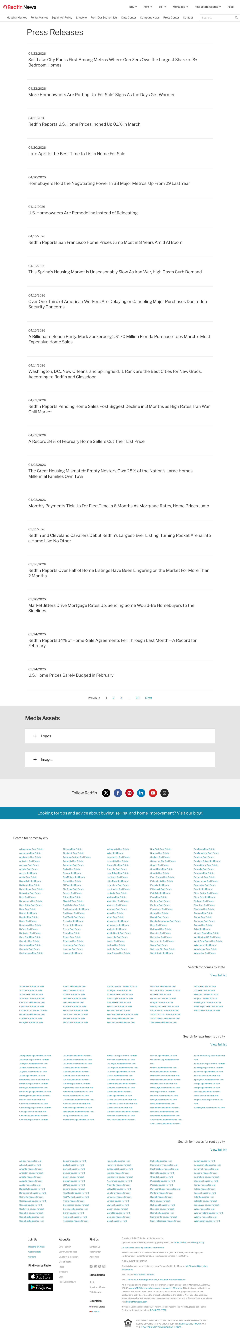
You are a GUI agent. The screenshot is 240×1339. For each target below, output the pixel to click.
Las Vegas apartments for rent (121, 1063)
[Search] (236, 17)
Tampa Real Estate (203, 917)
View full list (218, 975)
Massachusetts (114, 986)
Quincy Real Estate (159, 913)
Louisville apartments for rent (121, 1071)
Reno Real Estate (158, 925)
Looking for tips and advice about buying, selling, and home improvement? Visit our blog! (120, 813)
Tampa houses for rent (205, 1185)
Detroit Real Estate (72, 881)
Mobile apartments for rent (119, 1107)
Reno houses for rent (160, 1201)
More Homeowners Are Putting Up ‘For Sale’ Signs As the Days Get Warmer (101, 94)
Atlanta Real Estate (28, 869)
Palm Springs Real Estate (162, 877)
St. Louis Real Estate (204, 901)
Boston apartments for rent (32, 1099)
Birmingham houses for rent (32, 1193)
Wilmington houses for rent (207, 1221)
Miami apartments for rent (119, 1095)
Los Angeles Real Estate (118, 889)
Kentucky (67, 1010)
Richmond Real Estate (160, 929)
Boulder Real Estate (28, 917)
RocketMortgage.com (136, 1301)
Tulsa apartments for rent (206, 1095)
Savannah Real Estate (204, 877)
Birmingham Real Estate (30, 901)
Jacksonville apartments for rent (78, 1119)
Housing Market (17, 17)
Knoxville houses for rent (118, 1185)
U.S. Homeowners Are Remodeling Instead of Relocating (83, 212)
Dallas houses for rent (73, 1165)
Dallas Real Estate (71, 869)
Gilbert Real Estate (72, 937)
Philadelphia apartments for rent (165, 1079)
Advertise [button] (94, 1257)
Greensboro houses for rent (76, 1205)
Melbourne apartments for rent (121, 1083)
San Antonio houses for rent (207, 1165)
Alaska (22, 990)
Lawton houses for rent (118, 1205)
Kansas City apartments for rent (122, 1055)
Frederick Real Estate (73, 921)
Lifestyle (81, 17)
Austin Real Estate (28, 877)
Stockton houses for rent (206, 1181)
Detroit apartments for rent (76, 1079)
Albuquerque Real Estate (31, 849)
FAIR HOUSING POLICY (190, 1323)
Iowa (65, 1002)
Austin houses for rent (29, 1185)
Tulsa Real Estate (202, 929)
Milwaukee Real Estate (117, 921)
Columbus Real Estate (73, 865)
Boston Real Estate (28, 913)
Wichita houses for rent (205, 1217)
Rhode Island (156, 1010)
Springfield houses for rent (206, 1177)
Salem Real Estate (159, 945)
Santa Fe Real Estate (204, 869)
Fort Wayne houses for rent (76, 1197)
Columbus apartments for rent (77, 1059)
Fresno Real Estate (72, 929)
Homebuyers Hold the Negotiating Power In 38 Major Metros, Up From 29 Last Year (109, 183)
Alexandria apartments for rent (34, 1059)
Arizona (23, 994)
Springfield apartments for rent (209, 1079)
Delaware (23, 1014)
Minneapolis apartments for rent (122, 1103)
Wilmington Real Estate (205, 945)
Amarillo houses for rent (30, 1169)
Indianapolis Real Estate (118, 849)
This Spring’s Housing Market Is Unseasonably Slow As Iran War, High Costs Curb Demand (115, 271)
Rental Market (39, 17)
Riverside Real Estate (160, 933)
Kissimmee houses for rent (119, 1181)
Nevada (110, 1010)
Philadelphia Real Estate (161, 881)
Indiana (66, 998)
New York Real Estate (160, 849)
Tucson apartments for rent (207, 1091)
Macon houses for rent (117, 1209)
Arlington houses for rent (31, 1173)
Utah (196, 990)
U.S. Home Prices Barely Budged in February (71, 675)
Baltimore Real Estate (29, 885)
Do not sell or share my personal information (143, 1247)
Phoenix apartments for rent (164, 1083)
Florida (22, 1018)
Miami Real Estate (115, 917)
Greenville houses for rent (75, 1209)
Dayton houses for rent (74, 1169)
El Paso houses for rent (74, 1185)
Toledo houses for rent (204, 1189)
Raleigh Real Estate (159, 917)
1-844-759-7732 (158, 1310)
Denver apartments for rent (76, 1075)
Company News (150, 17)
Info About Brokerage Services (142, 1279)
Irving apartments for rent (75, 1115)
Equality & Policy (62, 17)
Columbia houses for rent (31, 1213)
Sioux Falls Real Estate (205, 897)
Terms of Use (179, 1242)
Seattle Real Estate (203, 889)
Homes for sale (37, 986)
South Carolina (157, 1014)
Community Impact (68, 1251)
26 (138, 697)
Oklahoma (155, 998)
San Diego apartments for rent (208, 1067)
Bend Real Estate (27, 897)
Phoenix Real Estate (160, 885)
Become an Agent (36, 1247)
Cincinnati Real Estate (73, 853)
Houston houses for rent (118, 1161)
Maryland (67, 1022)
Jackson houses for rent (118, 1173)
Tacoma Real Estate (203, 913)
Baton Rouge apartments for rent (35, 1091)
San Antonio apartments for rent (209, 1063)
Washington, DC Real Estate (207, 937)
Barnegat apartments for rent (33, 1087)
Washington (199, 1002)
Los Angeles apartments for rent (122, 1067)
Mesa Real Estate (115, 913)
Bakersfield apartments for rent (34, 1079)
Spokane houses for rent (205, 1173)
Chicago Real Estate (72, 849)
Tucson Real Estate (203, 925)
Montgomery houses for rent (164, 1165)
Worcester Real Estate (205, 953)
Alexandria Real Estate (30, 853)
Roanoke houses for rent (162, 1213)
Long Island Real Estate (118, 885)
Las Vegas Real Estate (117, 877)
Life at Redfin (65, 1261)
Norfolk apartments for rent (163, 1055)
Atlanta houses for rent (30, 1177)
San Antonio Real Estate (162, 953)
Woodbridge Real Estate (205, 949)
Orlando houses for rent (161, 1177)
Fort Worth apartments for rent (78, 1091)
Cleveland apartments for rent (33, 1119)
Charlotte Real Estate (29, 949)
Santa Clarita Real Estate (206, 865)
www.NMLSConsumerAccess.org (144, 1288)
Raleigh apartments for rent (163, 1099)
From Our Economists (104, 17)
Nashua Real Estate (116, 945)
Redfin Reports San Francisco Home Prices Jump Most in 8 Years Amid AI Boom (105, 242)
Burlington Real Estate (30, 933)
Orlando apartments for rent (163, 1071)
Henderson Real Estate (74, 945)
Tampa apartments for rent (207, 1083)
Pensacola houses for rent (162, 1181)
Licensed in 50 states (172, 1288)
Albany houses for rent (30, 1165)
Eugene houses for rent (74, 1189)
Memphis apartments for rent (121, 1087)
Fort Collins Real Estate (74, 905)
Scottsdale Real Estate (205, 885)
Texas (197, 986)
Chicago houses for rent (30, 1205)
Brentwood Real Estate (30, 925)
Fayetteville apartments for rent (78, 1087)
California (23, 1002)
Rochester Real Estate (161, 937)
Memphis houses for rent (118, 1217)
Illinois (66, 994)
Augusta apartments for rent (33, 1071)
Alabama (23, 986)
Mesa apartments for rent (119, 1091)
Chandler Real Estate (29, 941)
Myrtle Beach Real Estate (119, 933)
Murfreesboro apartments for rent (123, 1111)
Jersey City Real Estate (117, 861)
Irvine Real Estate (115, 853)
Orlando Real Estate (159, 873)
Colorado (23, 1006)
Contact (188, 17)
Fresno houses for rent (73, 1201)
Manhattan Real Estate (118, 901)
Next (148, 698)
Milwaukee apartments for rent (121, 1099)
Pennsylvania (156, 1006)
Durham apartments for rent (76, 1083)
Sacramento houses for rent (163, 1217)
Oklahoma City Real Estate (163, 861)
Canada (94, 1311)
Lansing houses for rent (118, 1201)
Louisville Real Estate (117, 893)
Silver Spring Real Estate (206, 893)
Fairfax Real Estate (72, 897)
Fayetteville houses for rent (76, 1193)
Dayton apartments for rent (76, 1071)
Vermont (198, 994)
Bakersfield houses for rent (32, 1189)
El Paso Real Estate (72, 885)
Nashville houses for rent (162, 1173)
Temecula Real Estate (204, 921)
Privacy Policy (197, 1242)
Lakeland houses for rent (118, 1193)
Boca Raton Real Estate (30, 905)
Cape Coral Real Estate (30, 937)
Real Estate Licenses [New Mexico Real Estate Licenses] (144, 1274)
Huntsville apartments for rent (77, 1107)
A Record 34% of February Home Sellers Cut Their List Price (86, 441)
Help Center (95, 1251)
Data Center (128, 17)
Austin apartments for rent (32, 1075)
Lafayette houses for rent (119, 1189)
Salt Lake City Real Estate (162, 949)
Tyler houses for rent (204, 1197)
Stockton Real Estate (204, 909)
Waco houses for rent (204, 1209)
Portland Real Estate (160, 901)
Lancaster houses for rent (119, 1197)
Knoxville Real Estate (117, 869)
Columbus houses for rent (31, 1217)
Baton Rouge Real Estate (31, 889)
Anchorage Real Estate (30, 857)
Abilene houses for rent (30, 1161)
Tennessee (155, 1022)
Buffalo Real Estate (28, 929)
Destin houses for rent (73, 1177)
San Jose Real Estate (204, 857)
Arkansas (23, 998)
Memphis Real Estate (117, 909)
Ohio (152, 994)
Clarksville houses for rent (31, 1209)
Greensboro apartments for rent (78, 1099)
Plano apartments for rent (162, 1091)
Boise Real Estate (27, 909)
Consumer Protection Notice (172, 1279)
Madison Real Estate (116, 897)
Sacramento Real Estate (162, 941)
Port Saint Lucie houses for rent (165, 1189)
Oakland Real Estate (160, 857)
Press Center (171, 17)
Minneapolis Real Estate (118, 925)
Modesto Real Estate (116, 929)
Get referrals (34, 1251)
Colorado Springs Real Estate (77, 857)
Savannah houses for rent (206, 1169)
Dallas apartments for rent (75, 1067)
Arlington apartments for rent (33, 1063)
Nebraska (111, 1006)
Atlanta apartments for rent (32, 1067)
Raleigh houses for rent (161, 1197)
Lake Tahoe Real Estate (118, 873)
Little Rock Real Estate (117, 881)
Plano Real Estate (158, 897)
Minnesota (112, 994)
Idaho (65, 990)
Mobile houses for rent (161, 1161)
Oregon (153, 1002)
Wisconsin (199, 1010)
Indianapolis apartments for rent (78, 1111)
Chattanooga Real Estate (31, 953)
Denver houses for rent (74, 1173)
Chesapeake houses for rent (32, 1201)
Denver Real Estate (72, 873)
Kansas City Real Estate (118, 865)
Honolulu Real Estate (73, 949)
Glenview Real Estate (73, 941)
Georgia (23, 1022)
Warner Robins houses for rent (208, 1213)
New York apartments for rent (121, 1119)
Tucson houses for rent (205, 1193)
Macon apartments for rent (120, 1075)
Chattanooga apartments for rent (35, 1107)
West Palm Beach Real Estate (208, 941)
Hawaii (66, 986)
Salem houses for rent (204, 1161)
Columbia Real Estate (73, 861)
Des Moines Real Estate (74, 877)
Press (61, 1267)
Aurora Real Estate (28, 873)
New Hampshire (114, 1014)
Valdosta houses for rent (205, 1201)
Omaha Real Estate (159, 865)
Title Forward (96, 1292)
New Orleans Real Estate (118, 953)
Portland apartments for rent (164, 1095)
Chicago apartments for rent (32, 1111)
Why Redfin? (65, 1247)
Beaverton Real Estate (30, 893)
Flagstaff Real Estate (73, 901)
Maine (66, 1018)
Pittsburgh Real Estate (161, 889)
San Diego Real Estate (204, 849)
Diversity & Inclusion (68, 1257)
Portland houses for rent (161, 1193)
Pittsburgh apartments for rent (165, 1087)
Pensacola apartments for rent (165, 1075)
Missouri (111, 1002)
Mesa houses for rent (117, 1221)
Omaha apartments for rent (163, 1067)
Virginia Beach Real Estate (206, 933)
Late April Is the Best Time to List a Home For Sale (76, 153)
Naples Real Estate (116, 941)
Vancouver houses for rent (206, 1205)
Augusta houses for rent (30, 1181)
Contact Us (95, 1247)
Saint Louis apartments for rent (165, 1123)
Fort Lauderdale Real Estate (76, 909)
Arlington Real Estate (29, 861)
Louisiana (67, 1014)
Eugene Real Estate (72, 893)
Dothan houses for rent (74, 1181)
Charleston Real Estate (30, 945)
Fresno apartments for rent (76, 1095)
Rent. (92, 1282)
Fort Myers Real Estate (74, 913)
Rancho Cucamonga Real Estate (165, 921)
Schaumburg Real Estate (206, 881)
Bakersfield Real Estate (30, 881)
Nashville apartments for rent (121, 1115)
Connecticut (25, 1010)
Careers (32, 1257)
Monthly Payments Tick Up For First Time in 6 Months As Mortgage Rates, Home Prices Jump (118, 505)
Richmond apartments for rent (164, 1107)
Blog (61, 1277)
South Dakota (157, 1018)
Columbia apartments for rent (77, 1055)
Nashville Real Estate (117, 949)
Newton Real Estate (159, 853)
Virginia (197, 998)
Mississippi (112, 998)
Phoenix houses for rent (161, 1185)
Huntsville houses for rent (119, 1165)
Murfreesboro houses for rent (164, 1169)
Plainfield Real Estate (160, 893)
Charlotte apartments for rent (33, 1103)
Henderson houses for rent (75, 1221)
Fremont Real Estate (72, 925)
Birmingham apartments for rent (34, 1095)
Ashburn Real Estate (29, 865)
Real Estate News (67, 1281)
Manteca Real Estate (117, 905)
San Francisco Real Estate (206, 853)
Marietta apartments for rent (120, 1079)
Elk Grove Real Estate (73, 889)
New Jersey (112, 1018)
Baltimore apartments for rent (33, 1083)
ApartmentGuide (98, 1287)
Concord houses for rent (74, 1161)
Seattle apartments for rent (207, 1075)
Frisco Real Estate (71, 933)
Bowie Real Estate (28, 921)
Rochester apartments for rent (165, 1115)
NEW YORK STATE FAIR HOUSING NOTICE (161, 1327)
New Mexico (112, 1022)
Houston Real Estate (72, 953)
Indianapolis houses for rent (120, 1169)
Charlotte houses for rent (31, 1197)
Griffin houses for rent (73, 1213)
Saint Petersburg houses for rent (165, 1221)
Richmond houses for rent (162, 1205)
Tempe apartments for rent (207, 1087)
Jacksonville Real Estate (118, 857)
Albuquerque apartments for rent (35, 1055)
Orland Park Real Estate (161, 869)
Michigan (111, 990)
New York (155, 986)
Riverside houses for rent (162, 1209)
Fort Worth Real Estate (74, 917)
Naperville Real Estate (117, 937)
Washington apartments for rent (209, 1107)
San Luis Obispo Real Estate (207, 861)
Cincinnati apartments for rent (33, 1115)
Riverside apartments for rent (164, 1111)
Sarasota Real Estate (204, 873)
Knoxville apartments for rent (121, 1059)
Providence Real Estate (161, 909)
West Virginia (200, 1006)
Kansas (66, 1006)
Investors (63, 1271)
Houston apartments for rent (76, 1103)
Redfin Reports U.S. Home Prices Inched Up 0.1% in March (84, 124)
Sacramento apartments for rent (166, 1119)
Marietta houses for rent (118, 1213)
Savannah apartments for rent (208, 1071)
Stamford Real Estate (204, 905)
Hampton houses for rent (75, 1217)
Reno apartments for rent (162, 1103)
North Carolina (157, 990)
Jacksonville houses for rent (120, 1177)
